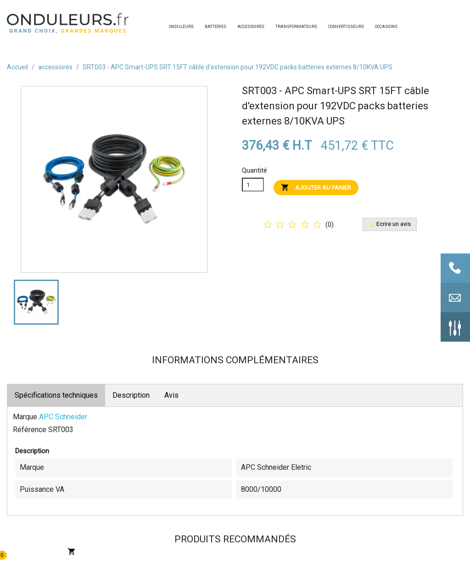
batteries (207, 26)
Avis (171, 395)
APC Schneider (63, 416)
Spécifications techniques (56, 395)
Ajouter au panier (316, 187)
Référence (29, 429)
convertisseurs (330, 26)
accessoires (239, 26)
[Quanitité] (253, 184)
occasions (377, 26)
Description (131, 395)
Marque (25, 416)
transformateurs (277, 26)
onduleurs (171, 26)
